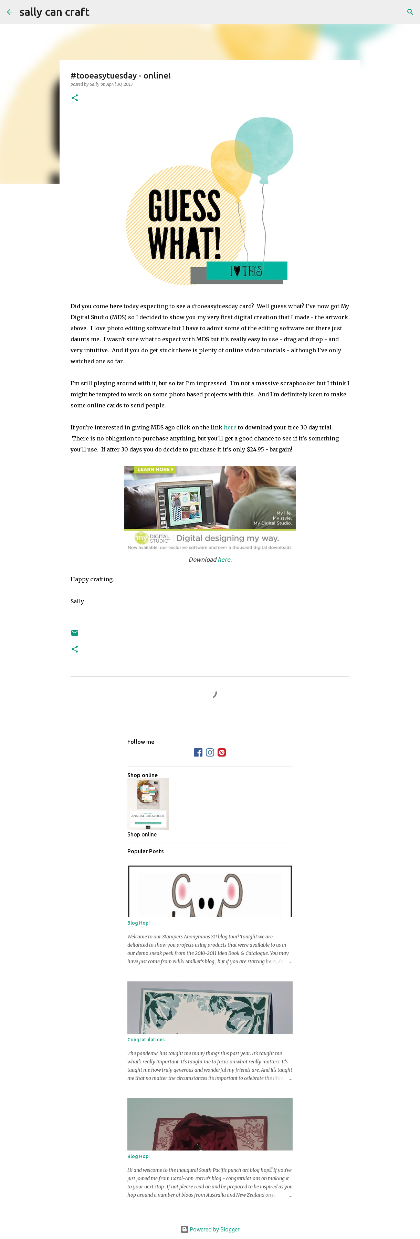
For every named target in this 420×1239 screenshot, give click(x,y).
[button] (75, 98)
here (230, 427)
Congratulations (146, 1039)
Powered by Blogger (210, 1229)
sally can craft (54, 12)
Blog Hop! (138, 923)
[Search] (99, 12)
